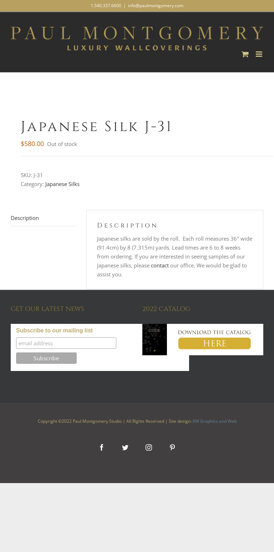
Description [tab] (25, 217)
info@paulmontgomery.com (155, 5)
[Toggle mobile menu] (259, 54)
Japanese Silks (62, 183)
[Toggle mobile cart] (245, 54)
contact (160, 265)
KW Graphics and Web (215, 421)
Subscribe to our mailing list (54, 330)
